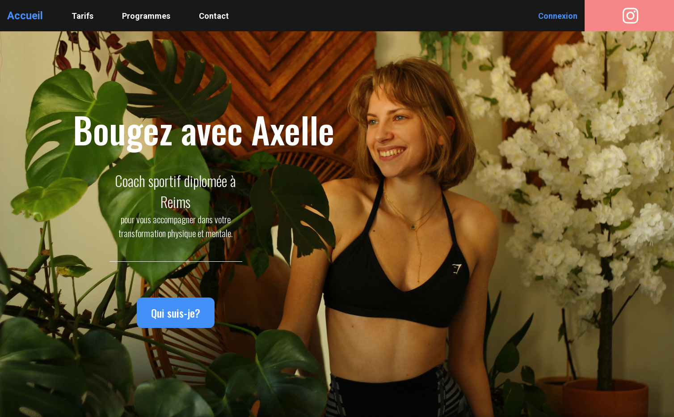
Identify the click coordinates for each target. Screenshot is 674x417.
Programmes (146, 16)
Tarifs (82, 16)
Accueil (25, 15)
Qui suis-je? (175, 313)
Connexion (557, 16)
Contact (214, 16)
